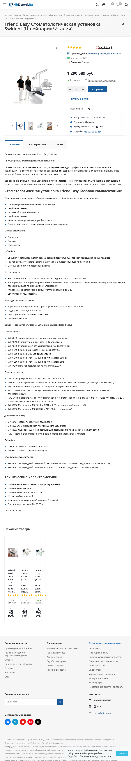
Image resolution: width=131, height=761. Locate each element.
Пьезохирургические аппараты (105, 632)
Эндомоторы (95, 645)
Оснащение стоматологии (105, 618)
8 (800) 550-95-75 (82, 126)
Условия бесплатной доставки (62, 624)
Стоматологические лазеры (103, 636)
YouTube (23, 697)
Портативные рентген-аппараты (106, 662)
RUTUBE (38, 697)
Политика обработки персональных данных (16, 629)
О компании (54, 618)
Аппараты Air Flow (98, 653)
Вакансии (10, 648)
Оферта (9, 635)
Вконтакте (8, 697)
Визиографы (95, 658)
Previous (13, 126)
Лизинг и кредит (55, 641)
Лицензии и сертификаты (18, 639)
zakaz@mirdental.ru (104, 688)
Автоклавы (94, 624)
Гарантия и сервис (57, 628)
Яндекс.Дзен (30, 697)
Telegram (15, 697)
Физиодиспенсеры (98, 628)
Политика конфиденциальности (96, 756)
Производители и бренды (18, 624)
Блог (7, 652)
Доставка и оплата (92, 131)
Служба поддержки (57, 636)
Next (57, 126)
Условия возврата (56, 645)
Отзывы (9, 643)
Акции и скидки (55, 632)
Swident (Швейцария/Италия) (105, 53)
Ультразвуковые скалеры (102, 649)
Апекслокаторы (97, 641)
